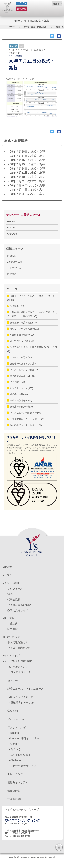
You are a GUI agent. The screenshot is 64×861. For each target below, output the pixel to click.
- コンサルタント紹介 (21, 672)
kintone (11, 227)
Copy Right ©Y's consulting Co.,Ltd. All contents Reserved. (32, 857)
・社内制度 (11, 629)
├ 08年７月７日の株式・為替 (26, 189)
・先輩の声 (11, 623)
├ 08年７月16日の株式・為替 (26, 160)
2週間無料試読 (14, 261)
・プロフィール (14, 588)
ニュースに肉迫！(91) (19, 357)
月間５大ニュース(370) (20, 388)
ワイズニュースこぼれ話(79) (23, 369)
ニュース (13, 46)
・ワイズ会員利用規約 (18, 647)
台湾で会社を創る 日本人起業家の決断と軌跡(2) (32, 349)
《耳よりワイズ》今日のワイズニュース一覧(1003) (31, 298)
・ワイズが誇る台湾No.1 (19, 605)
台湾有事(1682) (16, 306)
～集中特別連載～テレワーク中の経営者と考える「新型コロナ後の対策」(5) (32, 314)
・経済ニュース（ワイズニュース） (25, 688)
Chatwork (12, 233)
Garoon (11, 221)
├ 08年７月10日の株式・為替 (26, 177)
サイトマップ (12, 655)
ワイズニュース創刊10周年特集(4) (25, 412)
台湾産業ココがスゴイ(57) (21, 376)
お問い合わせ (12, 637)
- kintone (14, 732)
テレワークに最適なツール (23, 214)
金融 (21, 46)
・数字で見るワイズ (16, 610)
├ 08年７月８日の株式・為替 (26, 185)
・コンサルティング (16, 666)
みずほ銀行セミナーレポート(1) (24, 425)
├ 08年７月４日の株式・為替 (26, 193)
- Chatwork (15, 760)
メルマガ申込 (14, 268)
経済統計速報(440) (18, 394)
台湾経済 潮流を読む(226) (22, 322)
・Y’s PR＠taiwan (15, 719)
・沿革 (9, 594)
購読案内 (11, 255)
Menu (56, 3)
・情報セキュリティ (16, 782)
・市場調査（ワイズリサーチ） (23, 697)
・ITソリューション (16, 727)
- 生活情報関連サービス (22, 765)
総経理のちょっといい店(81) (23, 363)
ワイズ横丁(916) (16, 382)
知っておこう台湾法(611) (21, 341)
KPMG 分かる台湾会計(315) (23, 328)
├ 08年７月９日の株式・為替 (26, 181)
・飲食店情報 (12, 790)
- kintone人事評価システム (24, 738)
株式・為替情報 (15, 56)
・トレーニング (14, 774)
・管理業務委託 (14, 799)
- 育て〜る (15, 749)
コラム (8, 575)
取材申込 (11, 274)
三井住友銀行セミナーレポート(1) (25, 419)
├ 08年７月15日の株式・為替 (26, 164)
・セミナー (11, 680)
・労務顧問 (11, 710)
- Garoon (14, 743)
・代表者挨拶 (12, 599)
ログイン (21, 3)
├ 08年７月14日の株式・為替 (26, 168)
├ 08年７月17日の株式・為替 (26, 155)
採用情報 (9, 618)
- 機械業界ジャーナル (21, 702)
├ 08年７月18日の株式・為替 (26, 151)
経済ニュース (15, 248)
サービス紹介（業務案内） (35, 27)
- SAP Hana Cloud (19, 754)
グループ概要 (12, 583)
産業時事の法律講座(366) (21, 335)
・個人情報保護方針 (16, 642)
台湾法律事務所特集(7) (20, 406)
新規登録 (21, 8)
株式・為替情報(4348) (19, 400)
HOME (12, 27)
